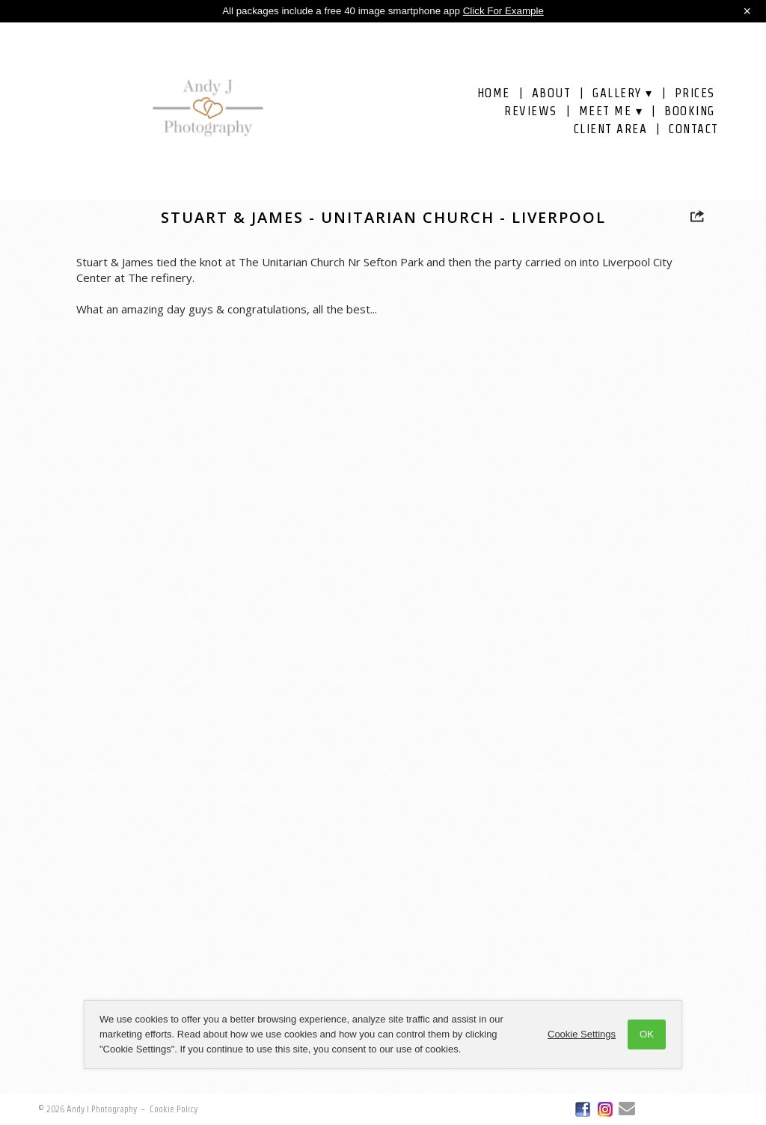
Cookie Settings (582, 1034)
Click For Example (503, 10)
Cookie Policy (173, 1109)
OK (647, 1034)
